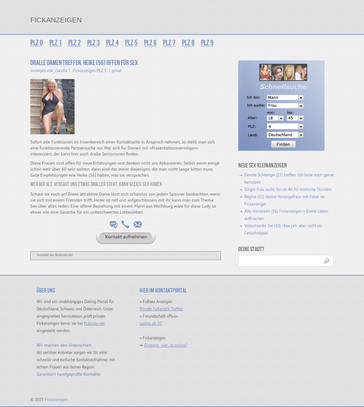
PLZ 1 (55, 42)
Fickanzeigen (56, 20)
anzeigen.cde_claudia (49, 70)
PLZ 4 (112, 42)
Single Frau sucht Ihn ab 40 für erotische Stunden (288, 189)
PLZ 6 (150, 42)
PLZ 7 (169, 42)
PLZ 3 (93, 42)
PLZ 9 (207, 42)
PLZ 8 (188, 42)
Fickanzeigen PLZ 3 (89, 70)
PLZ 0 (36, 42)
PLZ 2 (74, 42)
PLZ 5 (131, 42)
